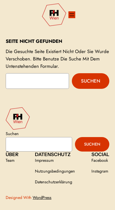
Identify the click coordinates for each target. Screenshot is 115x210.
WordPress (42, 197)
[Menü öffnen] (71, 14)
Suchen (90, 80)
